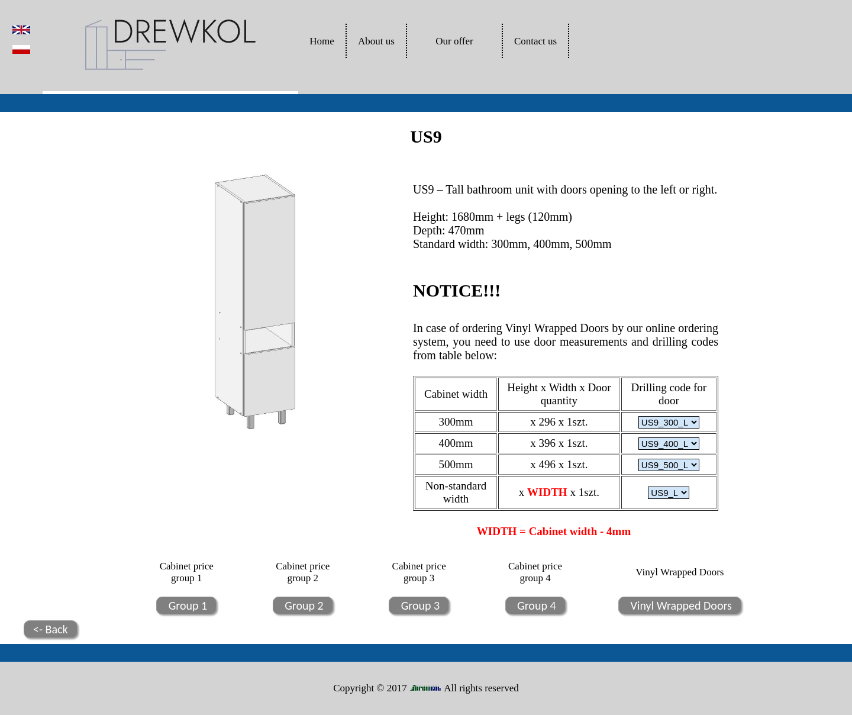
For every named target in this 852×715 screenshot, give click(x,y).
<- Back (50, 629)
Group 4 (535, 605)
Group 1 (186, 605)
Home (321, 41)
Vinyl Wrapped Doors (680, 605)
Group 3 (419, 605)
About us (376, 41)
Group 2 (303, 605)
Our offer (454, 41)
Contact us (535, 41)
